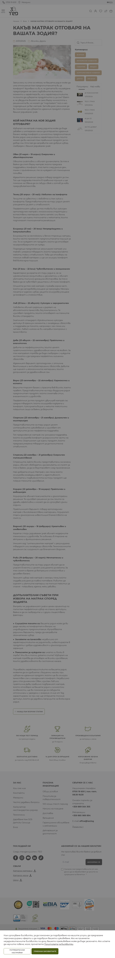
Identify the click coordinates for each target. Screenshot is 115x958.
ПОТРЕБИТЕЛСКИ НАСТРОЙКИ (17, 951)
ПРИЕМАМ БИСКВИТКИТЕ (45, 951)
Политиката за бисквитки (58, 944)
